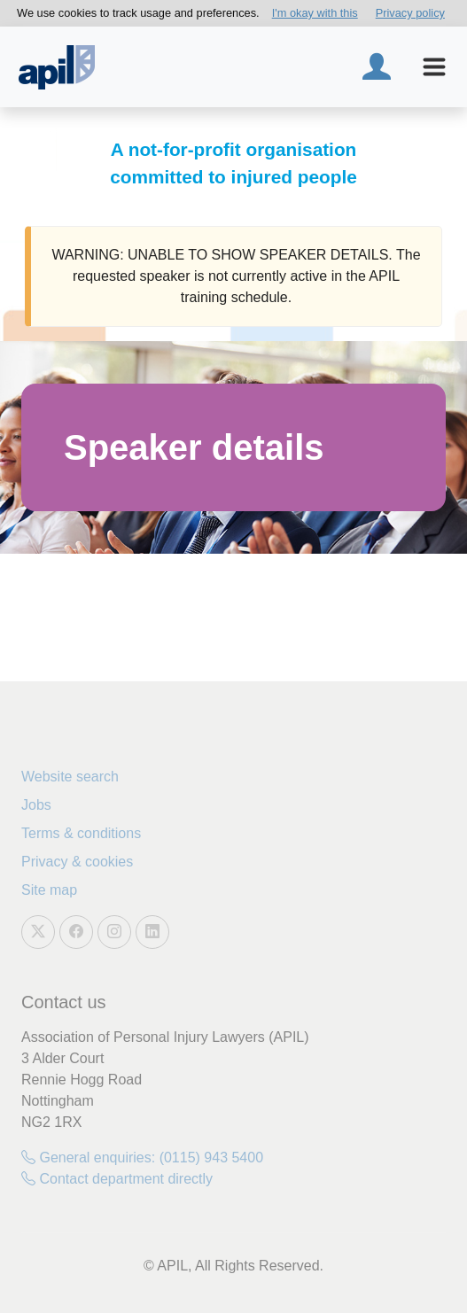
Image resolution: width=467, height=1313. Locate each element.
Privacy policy (410, 12)
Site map (49, 889)
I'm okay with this (315, 12)
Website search (70, 776)
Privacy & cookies (77, 861)
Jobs (36, 804)
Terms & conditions (81, 833)
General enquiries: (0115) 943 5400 (142, 1157)
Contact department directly (117, 1178)
